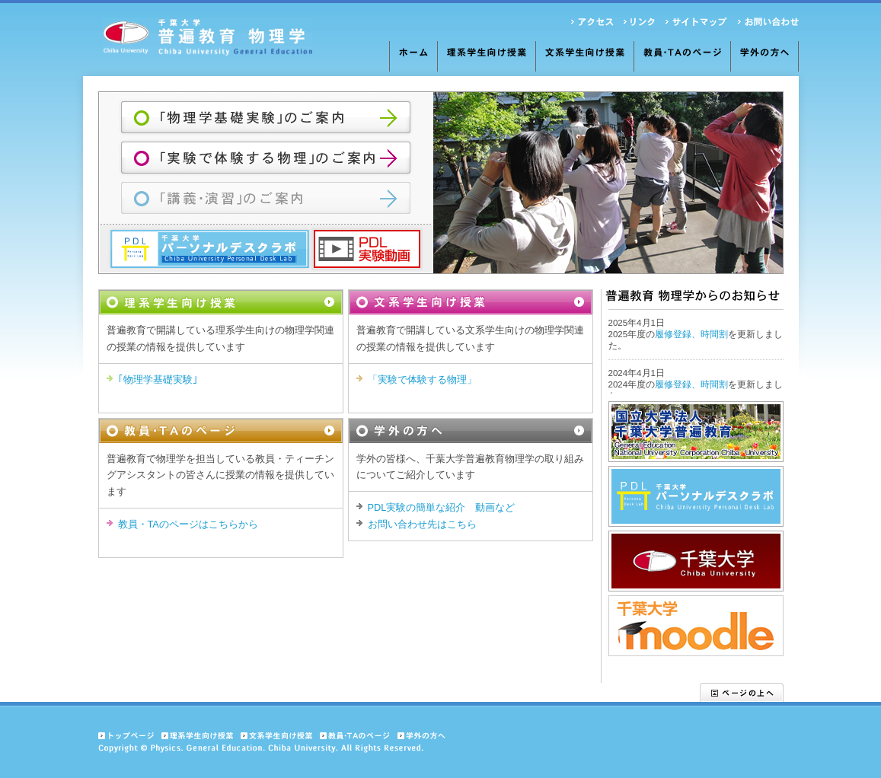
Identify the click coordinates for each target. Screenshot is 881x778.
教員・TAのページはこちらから (188, 524)
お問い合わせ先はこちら (422, 524)
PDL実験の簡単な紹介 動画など (442, 507)
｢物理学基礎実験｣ (158, 379)
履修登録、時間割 (691, 334)
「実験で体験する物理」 (422, 379)
